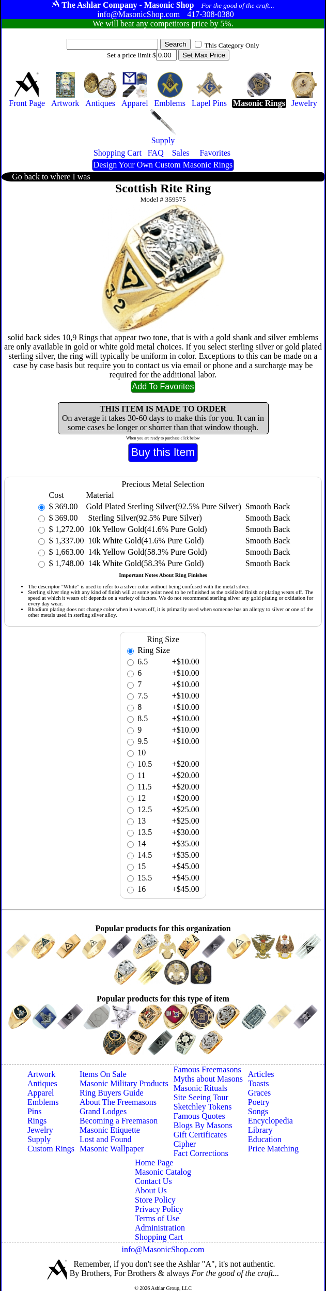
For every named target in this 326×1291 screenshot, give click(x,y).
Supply (39, 1139)
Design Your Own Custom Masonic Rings (163, 164)
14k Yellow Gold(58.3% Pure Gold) (146, 552)
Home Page (154, 1162)
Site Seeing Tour (201, 1097)
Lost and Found (105, 1139)
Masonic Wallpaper (112, 1148)
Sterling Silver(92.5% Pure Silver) (143, 517)
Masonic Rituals (200, 1088)
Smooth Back (267, 506)
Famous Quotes (199, 1116)
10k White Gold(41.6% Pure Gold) (145, 540)
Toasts (258, 1083)
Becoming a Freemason (119, 1120)
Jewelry (40, 1130)
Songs (258, 1111)
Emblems (42, 1102)
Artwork (41, 1074)
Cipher (185, 1144)
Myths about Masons (208, 1078)
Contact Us (153, 1181)
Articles (261, 1074)
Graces (259, 1092)
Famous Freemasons (207, 1069)
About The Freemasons (118, 1102)
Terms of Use (157, 1218)
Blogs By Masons (203, 1125)
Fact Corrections (201, 1153)
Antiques (42, 1083)
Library (260, 1130)
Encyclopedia (270, 1120)
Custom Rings (50, 1148)
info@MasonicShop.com (162, 1249)
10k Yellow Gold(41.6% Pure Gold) (146, 529)
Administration (160, 1227)
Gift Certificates (200, 1134)
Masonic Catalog (163, 1171)
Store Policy (155, 1199)
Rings (36, 1120)
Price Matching (273, 1148)
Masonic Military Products (124, 1083)
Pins (34, 1111)
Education (265, 1139)
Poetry (259, 1102)
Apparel (40, 1092)
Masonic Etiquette (110, 1130)
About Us (151, 1190)
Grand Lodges (103, 1111)
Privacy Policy (159, 1209)
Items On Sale (103, 1074)
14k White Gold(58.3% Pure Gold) (145, 563)
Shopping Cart (159, 1237)
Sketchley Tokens (203, 1106)
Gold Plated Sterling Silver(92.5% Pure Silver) (163, 506)
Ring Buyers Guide (112, 1092)
